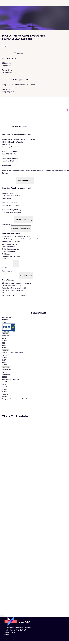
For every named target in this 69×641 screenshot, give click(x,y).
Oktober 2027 (7, 65)
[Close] (2, 616)
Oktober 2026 (7, 63)
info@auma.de (10, 639)
